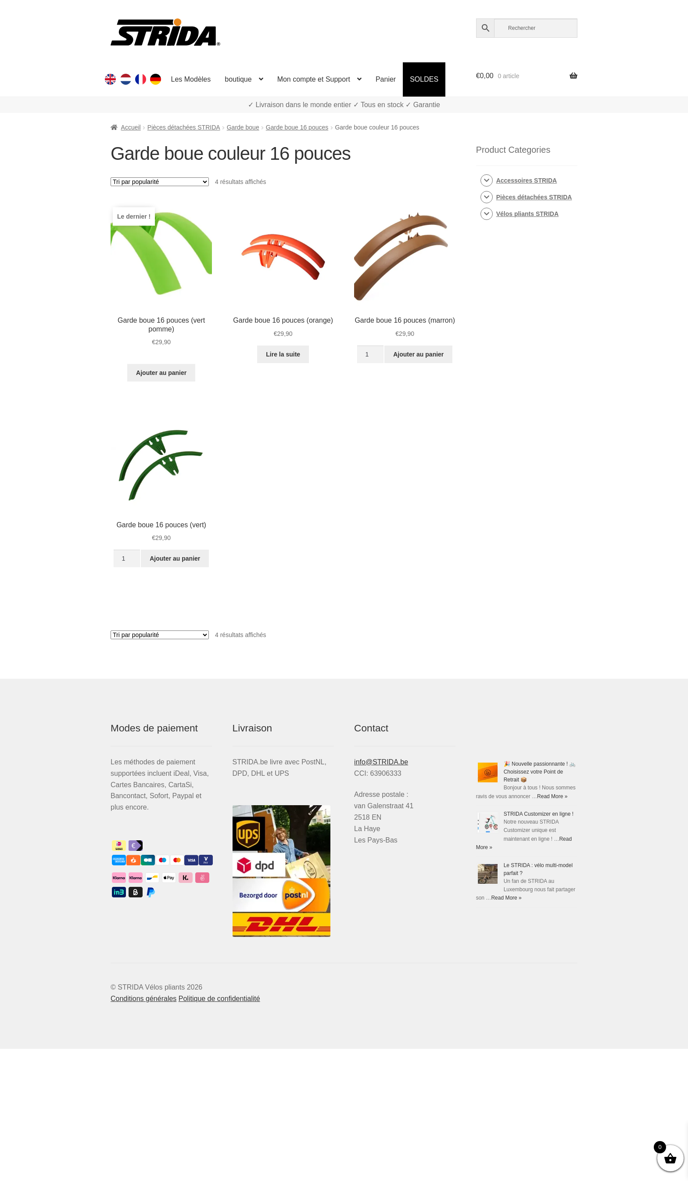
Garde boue (243, 127)
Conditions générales (143, 998)
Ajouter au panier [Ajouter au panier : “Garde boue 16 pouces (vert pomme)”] (161, 372)
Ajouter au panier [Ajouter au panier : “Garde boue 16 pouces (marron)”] (418, 354)
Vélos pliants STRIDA (527, 213)
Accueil (131, 127)
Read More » (552, 796)
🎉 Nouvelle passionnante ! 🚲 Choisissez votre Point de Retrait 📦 (540, 772)
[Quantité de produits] (370, 354)
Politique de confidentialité (219, 998)
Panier (386, 79)
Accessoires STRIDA (526, 180)
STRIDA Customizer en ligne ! (538, 814)
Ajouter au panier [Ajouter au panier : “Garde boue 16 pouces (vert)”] (175, 558)
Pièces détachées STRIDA (183, 127)
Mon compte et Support (313, 79)
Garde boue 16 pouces (297, 127)
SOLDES (424, 79)
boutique (238, 79)
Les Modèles (191, 79)
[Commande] (160, 181)
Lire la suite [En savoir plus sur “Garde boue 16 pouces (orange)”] (283, 354)
